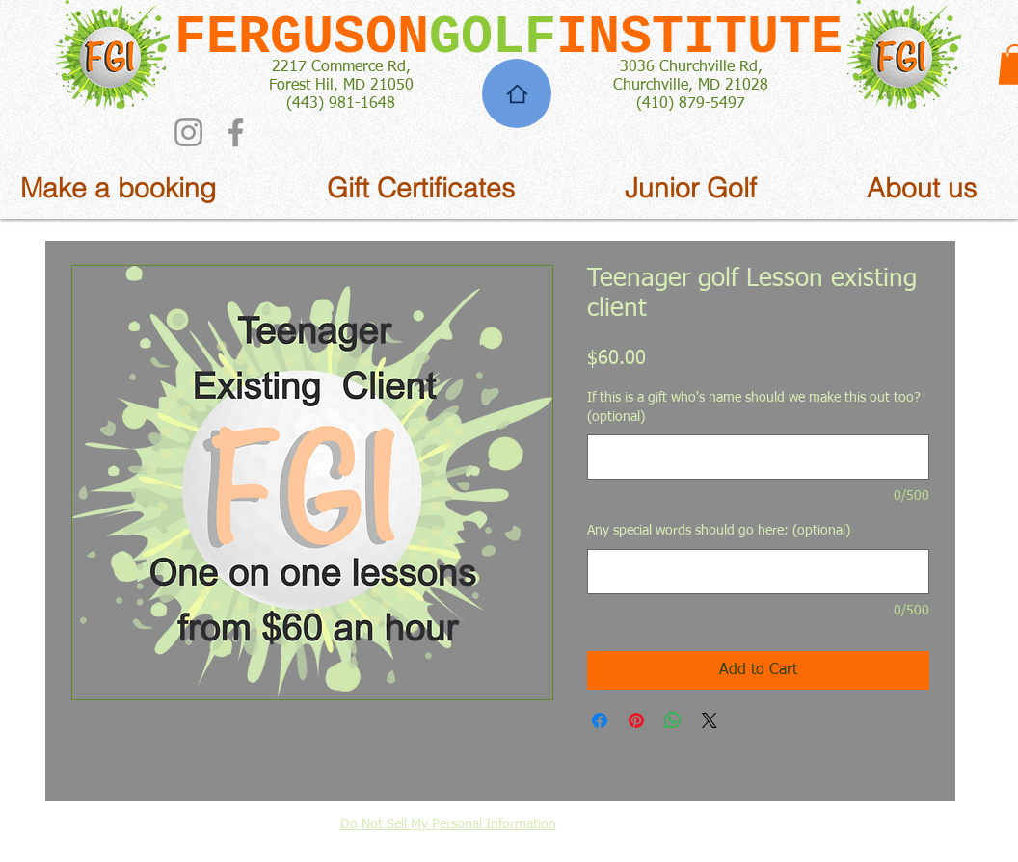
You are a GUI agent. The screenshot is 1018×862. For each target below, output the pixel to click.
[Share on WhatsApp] (672, 720)
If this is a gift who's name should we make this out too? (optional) (754, 407)
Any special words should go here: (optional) (718, 530)
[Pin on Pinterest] (636, 720)
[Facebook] (235, 132)
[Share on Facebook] (599, 720)
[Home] (516, 93)
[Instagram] (188, 132)
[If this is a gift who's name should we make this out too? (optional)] (758, 457)
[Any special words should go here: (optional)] (758, 572)
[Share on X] (709, 720)
